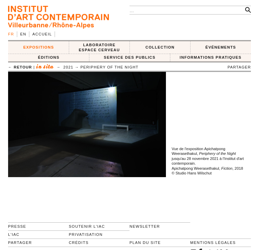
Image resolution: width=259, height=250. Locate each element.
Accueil (42, 34)
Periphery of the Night (109, 67)
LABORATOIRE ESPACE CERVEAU (99, 47)
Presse (17, 226)
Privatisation (86, 234)
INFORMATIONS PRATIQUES (210, 57)
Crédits (79, 243)
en (23, 34)
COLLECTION (160, 47)
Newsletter (145, 226)
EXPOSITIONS (38, 47)
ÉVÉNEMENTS (220, 47)
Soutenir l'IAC (87, 226)
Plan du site (145, 243)
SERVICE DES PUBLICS (129, 57)
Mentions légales (213, 243)
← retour (20, 67)
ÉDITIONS (49, 57)
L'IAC (14, 234)
